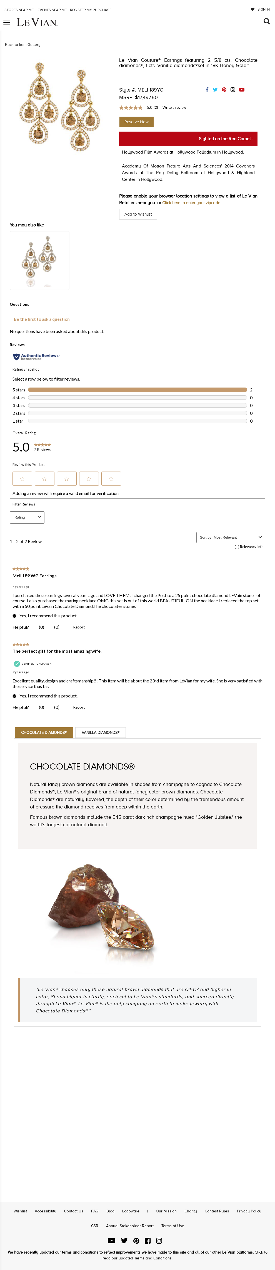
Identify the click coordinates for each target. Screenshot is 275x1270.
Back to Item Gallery (23, 45)
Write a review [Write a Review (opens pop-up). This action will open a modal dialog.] (174, 107)
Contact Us (74, 1211)
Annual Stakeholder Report (130, 1226)
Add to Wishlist (139, 214)
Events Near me (52, 10)
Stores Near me (19, 10)
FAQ (95, 1211)
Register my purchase (91, 10)
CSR (94, 1226)
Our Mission (166, 1211)
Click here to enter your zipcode (193, 202)
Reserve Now (136, 122)
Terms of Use (172, 1226)
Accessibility (46, 1211)
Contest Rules (217, 1211)
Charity (190, 1211)
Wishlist (20, 1211)
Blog (110, 1211)
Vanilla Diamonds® (110, 732)
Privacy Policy (249, 1211)
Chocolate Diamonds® (47, 732)
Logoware (130, 1211)
